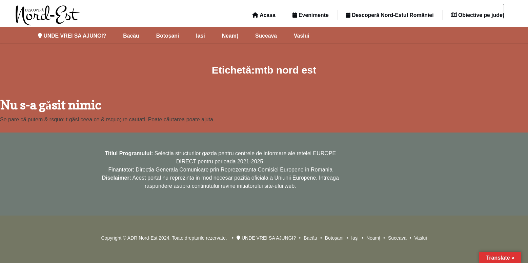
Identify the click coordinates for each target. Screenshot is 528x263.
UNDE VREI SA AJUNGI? (72, 36)
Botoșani (167, 36)
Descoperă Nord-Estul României (390, 15)
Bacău (131, 36)
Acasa (263, 15)
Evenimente (310, 15)
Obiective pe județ (477, 15)
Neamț (230, 36)
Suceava (266, 36)
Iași (200, 36)
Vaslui (301, 36)
